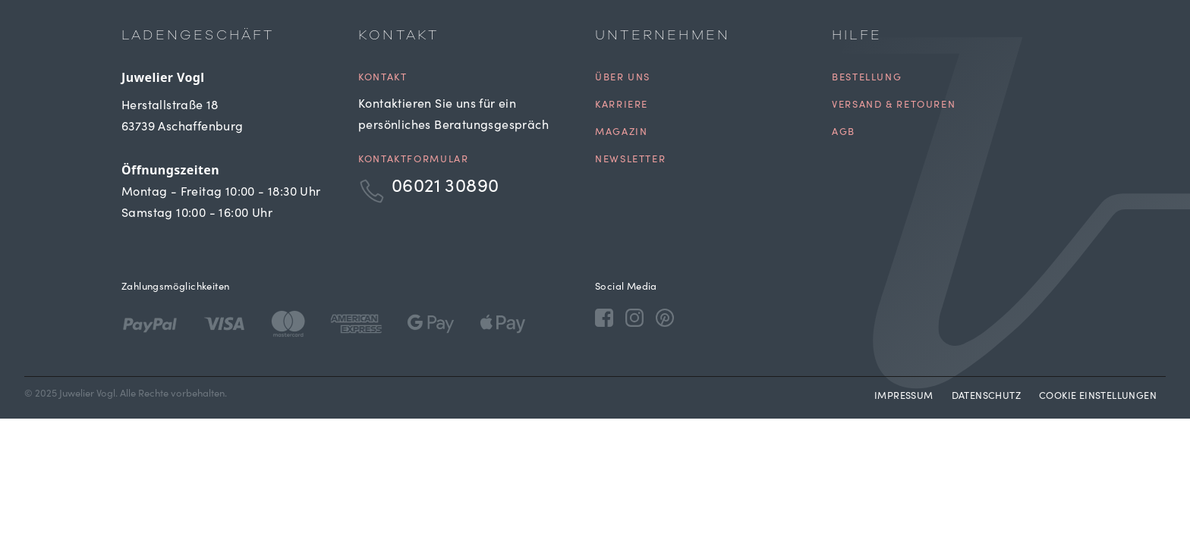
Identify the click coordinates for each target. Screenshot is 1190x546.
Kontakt (382, 78)
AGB (843, 133)
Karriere (621, 106)
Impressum (903, 397)
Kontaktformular (413, 160)
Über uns (622, 78)
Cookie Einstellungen (1098, 397)
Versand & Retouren (893, 106)
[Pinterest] (665, 317)
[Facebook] (604, 317)
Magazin (621, 133)
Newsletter (630, 160)
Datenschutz (986, 397)
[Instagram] (634, 317)
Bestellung (867, 78)
